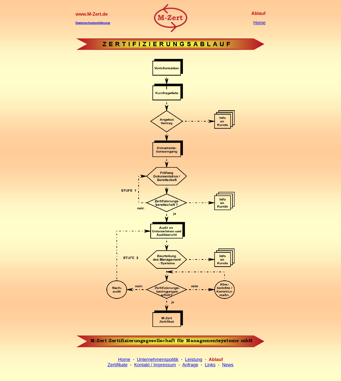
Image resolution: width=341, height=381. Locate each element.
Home (259, 22)
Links (210, 364)
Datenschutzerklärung (92, 23)
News (228, 364)
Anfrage (190, 364)
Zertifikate (117, 364)
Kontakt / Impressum (155, 364)
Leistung (193, 359)
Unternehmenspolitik (157, 359)
